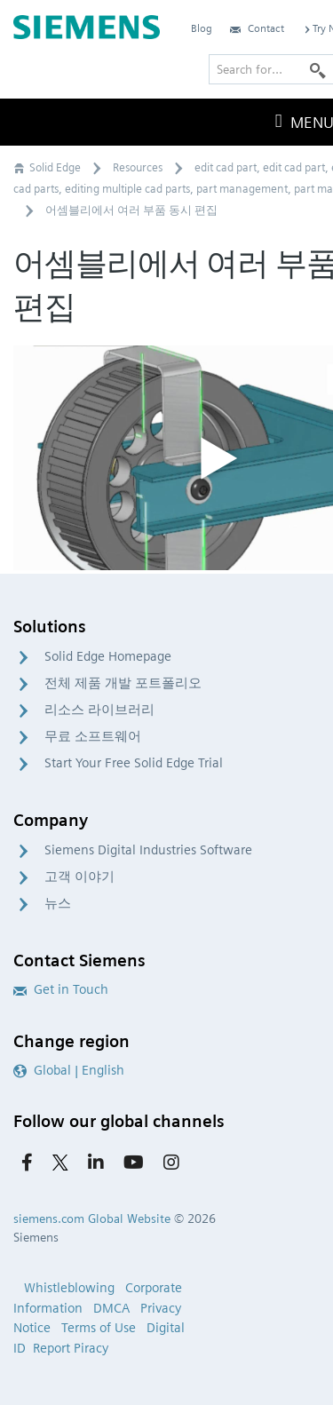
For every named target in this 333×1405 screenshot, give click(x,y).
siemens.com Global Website (91, 1218)
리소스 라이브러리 (99, 710)
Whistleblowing (69, 1288)
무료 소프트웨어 (92, 736)
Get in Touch (60, 989)
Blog (201, 28)
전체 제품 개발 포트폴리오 (123, 683)
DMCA (111, 1308)
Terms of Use (98, 1328)
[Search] (318, 69)
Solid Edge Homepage (107, 656)
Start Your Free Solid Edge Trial (133, 763)
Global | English (68, 1070)
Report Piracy (70, 1348)
